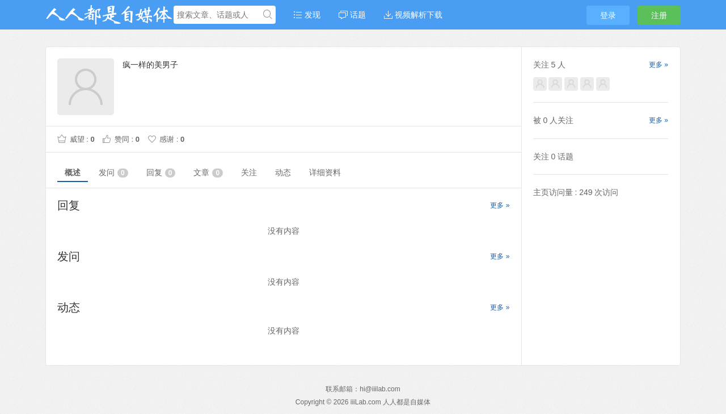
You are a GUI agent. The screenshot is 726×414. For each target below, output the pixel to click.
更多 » (499, 205)
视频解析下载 (413, 14)
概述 (73, 172)
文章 (208, 173)
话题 (352, 14)
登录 (608, 15)
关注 (249, 172)
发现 (306, 14)
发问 (113, 173)
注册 (659, 15)
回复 (161, 173)
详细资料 (325, 172)
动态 (283, 172)
